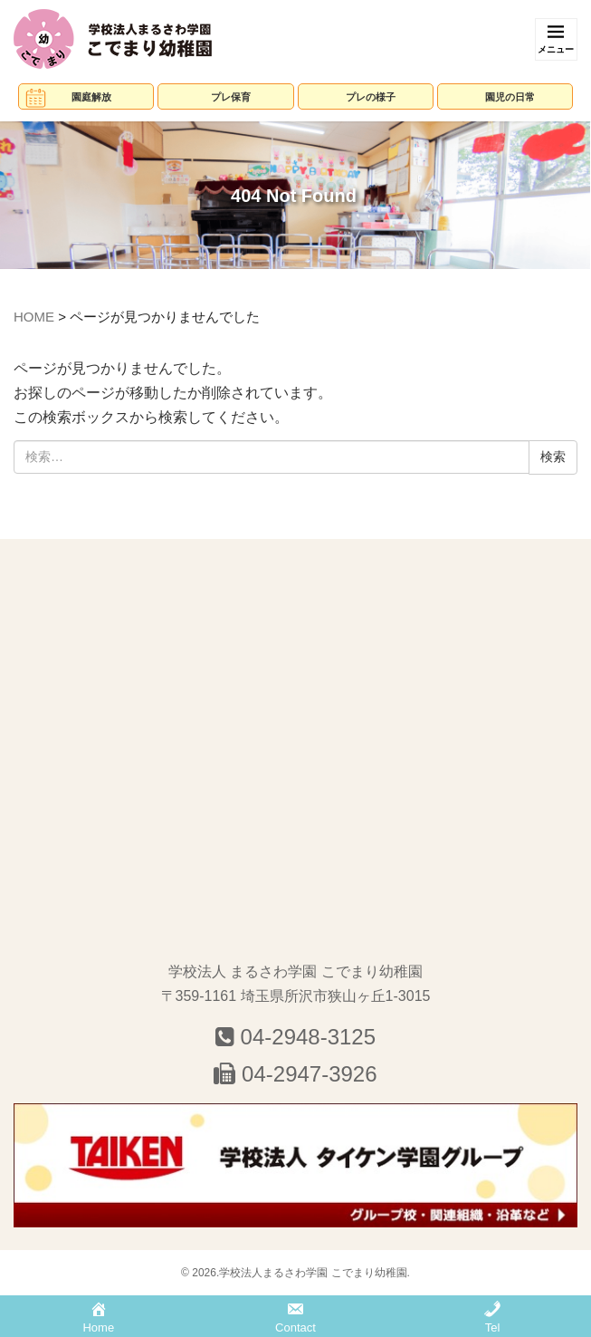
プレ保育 (231, 96)
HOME (34, 316)
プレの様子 (371, 96)
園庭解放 (91, 96)
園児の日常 (510, 96)
